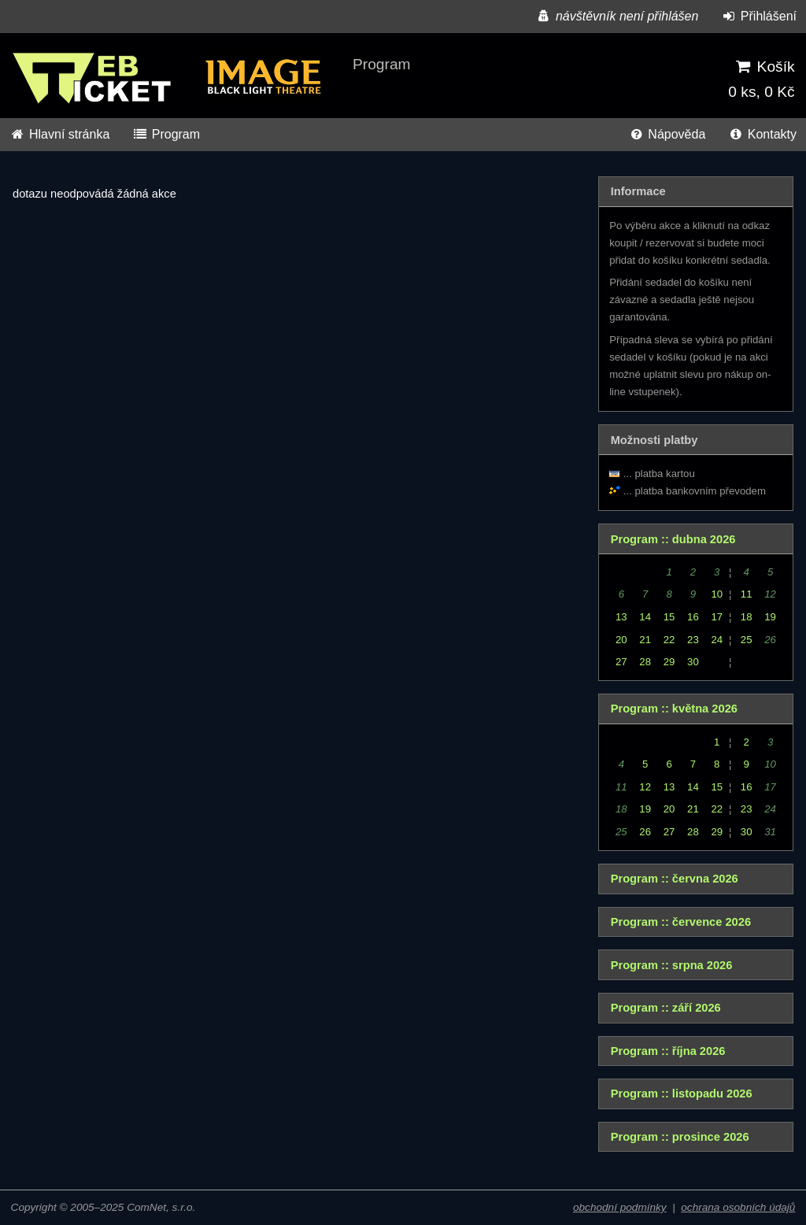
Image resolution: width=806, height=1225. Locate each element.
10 (717, 594)
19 (770, 617)
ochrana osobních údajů (738, 1207)
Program (166, 134)
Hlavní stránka (59, 134)
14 (645, 617)
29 (669, 662)
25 (746, 640)
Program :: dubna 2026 (673, 539)
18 (746, 617)
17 (717, 617)
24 (717, 640)
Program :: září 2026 (666, 1007)
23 (693, 640)
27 (621, 662)
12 (645, 787)
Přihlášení (759, 16)
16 (693, 617)
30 (693, 662)
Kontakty (762, 134)
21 (645, 640)
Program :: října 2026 (668, 1051)
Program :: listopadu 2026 (681, 1093)
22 (669, 640)
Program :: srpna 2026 (672, 965)
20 (621, 640)
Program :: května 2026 (674, 708)
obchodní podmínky (620, 1207)
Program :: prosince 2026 (680, 1137)
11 (746, 594)
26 (645, 832)
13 (621, 617)
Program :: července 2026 (681, 922)
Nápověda (666, 134)
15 (669, 617)
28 (645, 662)
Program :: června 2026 (674, 878)
